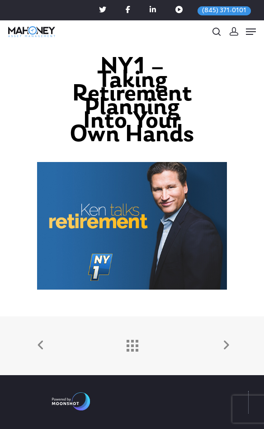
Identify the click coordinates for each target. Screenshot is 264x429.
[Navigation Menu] (251, 31)
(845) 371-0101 (224, 10)
